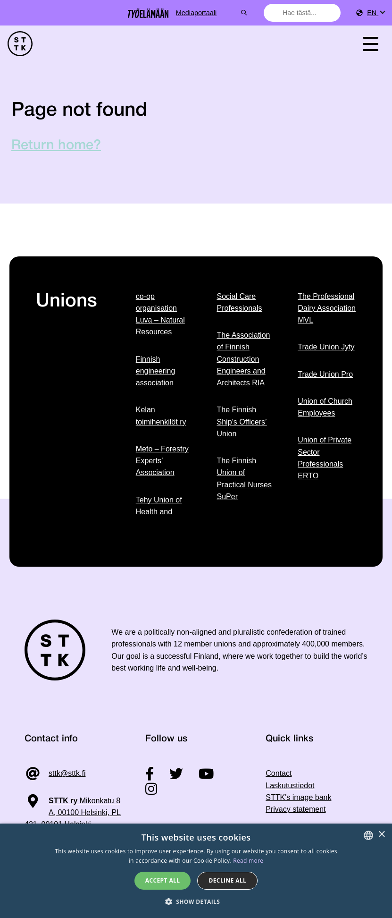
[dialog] (196, 871)
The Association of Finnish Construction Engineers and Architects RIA (243, 359)
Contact (279, 773)
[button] (196, 902)
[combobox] (305, 13)
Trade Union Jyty (326, 347)
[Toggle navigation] (370, 44)
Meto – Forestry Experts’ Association (162, 461)
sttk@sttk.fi (67, 773)
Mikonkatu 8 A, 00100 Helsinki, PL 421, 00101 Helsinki (73, 813)
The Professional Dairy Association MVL (327, 308)
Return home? (56, 145)
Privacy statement (295, 809)
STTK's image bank (298, 797)
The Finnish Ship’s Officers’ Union (242, 422)
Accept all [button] (162, 880)
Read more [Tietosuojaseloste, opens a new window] (248, 861)
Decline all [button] (227, 880)
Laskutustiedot (290, 786)
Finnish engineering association (155, 371)
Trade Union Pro (325, 374)
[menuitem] (375, 13)
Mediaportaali (230, 13)
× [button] (381, 834)
